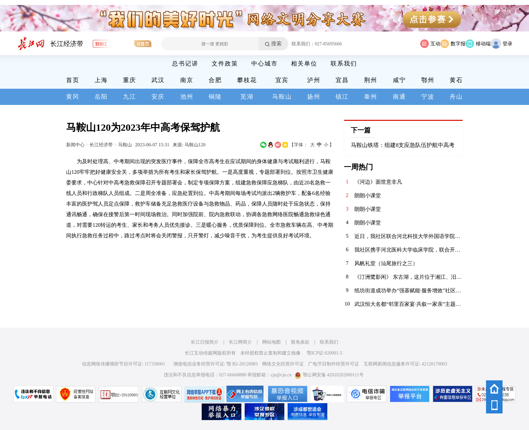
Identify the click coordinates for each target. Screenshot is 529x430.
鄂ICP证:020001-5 (324, 353)
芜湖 (247, 96)
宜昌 (342, 80)
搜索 (276, 43)
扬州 (313, 96)
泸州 (313, 80)
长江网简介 (240, 342)
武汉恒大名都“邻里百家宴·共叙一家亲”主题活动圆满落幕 (408, 304)
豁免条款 (300, 342)
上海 (101, 80)
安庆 (158, 96)
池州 (186, 96)
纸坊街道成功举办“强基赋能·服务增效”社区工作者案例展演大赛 (408, 290)
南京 (186, 80)
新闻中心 (75, 144)
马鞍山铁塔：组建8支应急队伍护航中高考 (403, 145)
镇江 (342, 96)
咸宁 (399, 80)
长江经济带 (66, 43)
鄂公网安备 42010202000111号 (329, 374)
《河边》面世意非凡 (378, 182)
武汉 (158, 80)
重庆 (129, 80)
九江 (129, 96)
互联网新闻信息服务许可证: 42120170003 (405, 363)
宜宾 (282, 80)
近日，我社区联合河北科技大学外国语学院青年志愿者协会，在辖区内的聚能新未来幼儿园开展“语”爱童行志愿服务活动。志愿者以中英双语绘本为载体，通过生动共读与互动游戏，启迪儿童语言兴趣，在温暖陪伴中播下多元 (408, 236)
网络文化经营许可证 (283, 363)
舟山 (456, 96)
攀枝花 (247, 80)
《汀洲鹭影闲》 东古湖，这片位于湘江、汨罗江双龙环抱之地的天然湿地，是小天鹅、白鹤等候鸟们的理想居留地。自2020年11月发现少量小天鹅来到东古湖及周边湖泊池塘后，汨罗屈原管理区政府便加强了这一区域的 (408, 277)
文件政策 (225, 63)
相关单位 (304, 63)
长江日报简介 (205, 342)
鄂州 (427, 80)
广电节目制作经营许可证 (333, 363)
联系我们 (344, 63)
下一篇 (361, 130)
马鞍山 (282, 96)
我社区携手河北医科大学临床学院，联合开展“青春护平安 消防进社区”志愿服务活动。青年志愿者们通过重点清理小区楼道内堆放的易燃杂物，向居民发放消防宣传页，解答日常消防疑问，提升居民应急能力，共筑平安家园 (408, 250)
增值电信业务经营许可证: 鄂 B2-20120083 (215, 363)
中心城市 (264, 63)
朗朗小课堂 (367, 195)
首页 (72, 80)
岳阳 (101, 96)
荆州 (370, 80)
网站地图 (271, 342)
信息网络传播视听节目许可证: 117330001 (123, 363)
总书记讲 (185, 63)
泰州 (370, 96)
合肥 (215, 80)
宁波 (427, 96)
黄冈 (72, 96)
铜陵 (215, 96)
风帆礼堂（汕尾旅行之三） (386, 263)
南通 (399, 96)
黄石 (456, 80)
